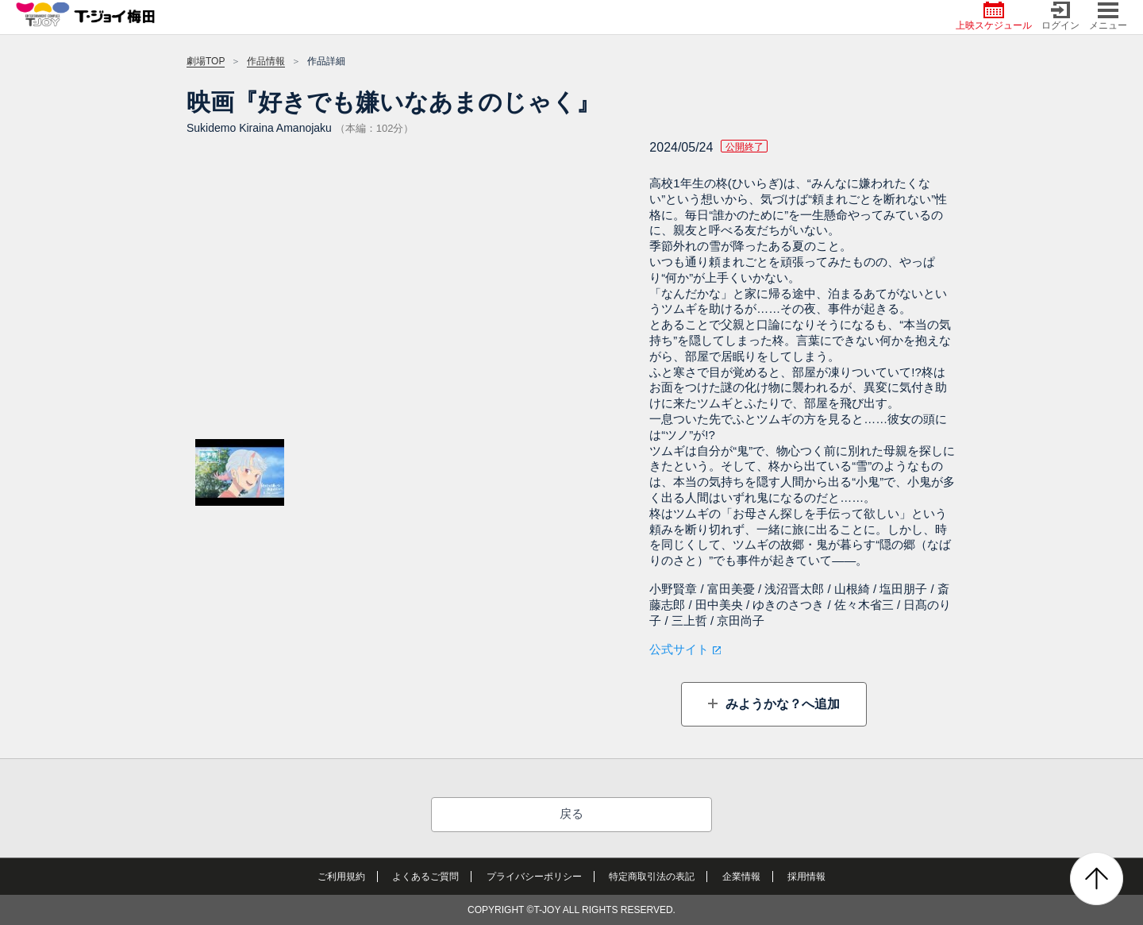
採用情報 (806, 876)
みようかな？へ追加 (780, 704)
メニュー (1108, 16)
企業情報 (741, 876)
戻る (571, 813)
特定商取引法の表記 (652, 876)
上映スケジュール (994, 16)
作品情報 (266, 61)
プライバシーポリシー (534, 876)
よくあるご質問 (425, 876)
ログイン (1060, 16)
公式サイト (679, 649)
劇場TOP (206, 61)
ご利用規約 (341, 876)
